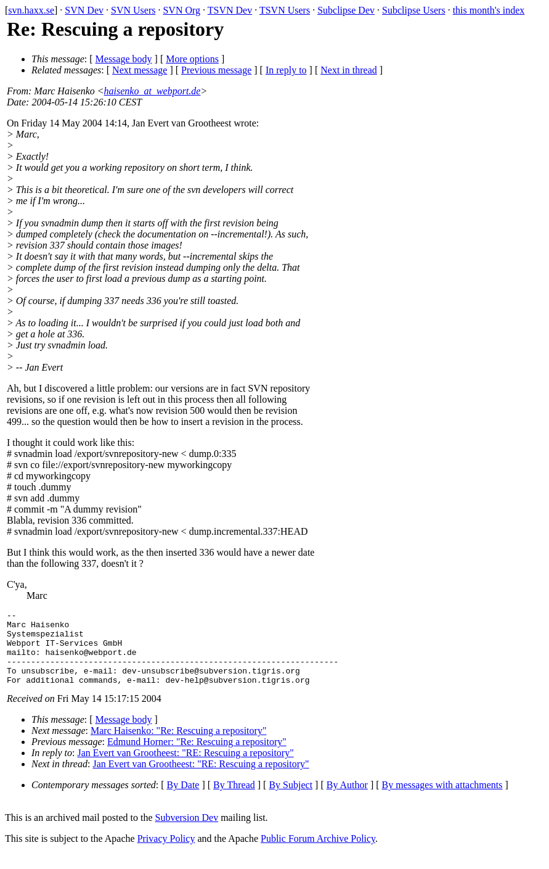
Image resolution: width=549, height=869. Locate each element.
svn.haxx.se (31, 10)
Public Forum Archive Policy (318, 853)
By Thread (234, 799)
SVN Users (133, 10)
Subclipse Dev (346, 10)
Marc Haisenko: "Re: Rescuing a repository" (178, 745)
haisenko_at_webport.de (152, 91)
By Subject (290, 799)
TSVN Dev (230, 10)
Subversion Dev (187, 832)
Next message (139, 70)
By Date (183, 799)
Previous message (216, 70)
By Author (347, 799)
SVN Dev (84, 10)
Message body (124, 59)
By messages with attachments (442, 799)
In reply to (286, 70)
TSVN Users (284, 10)
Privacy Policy (166, 853)
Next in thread (348, 70)
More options (192, 59)
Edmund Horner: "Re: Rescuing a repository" (197, 756)
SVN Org (181, 10)
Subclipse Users (413, 10)
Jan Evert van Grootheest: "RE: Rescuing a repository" (186, 767)
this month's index (489, 10)
